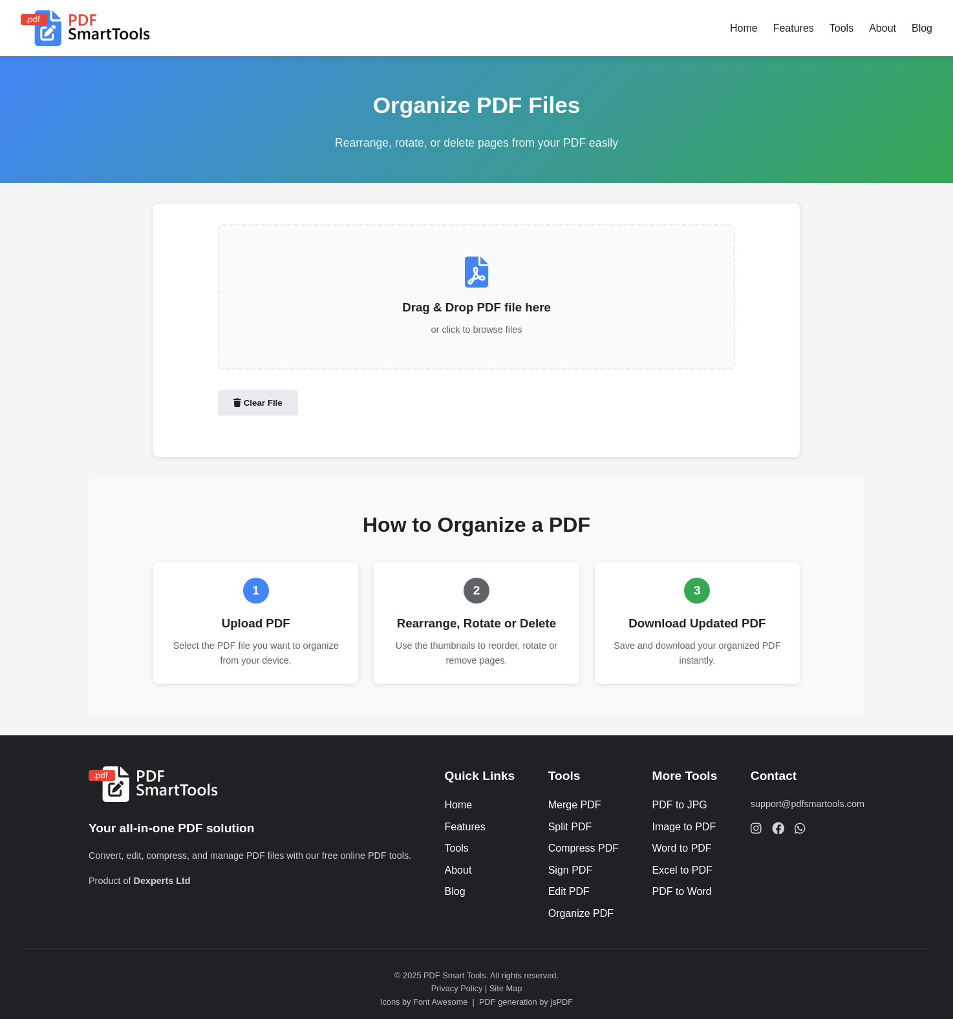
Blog (922, 28)
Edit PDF (569, 891)
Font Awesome (440, 1002)
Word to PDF (681, 848)
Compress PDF (583, 848)
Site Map (505, 988)
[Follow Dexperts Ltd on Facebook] (778, 828)
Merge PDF (574, 804)
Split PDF (570, 826)
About (882, 28)
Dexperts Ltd (162, 881)
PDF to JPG (679, 804)
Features (793, 28)
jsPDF (561, 1002)
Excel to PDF (682, 870)
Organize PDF (581, 913)
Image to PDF (684, 826)
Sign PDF (570, 870)
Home (744, 28)
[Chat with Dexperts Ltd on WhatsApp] (800, 828)
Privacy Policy (457, 988)
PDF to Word (681, 891)
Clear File (258, 403)
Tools (841, 28)
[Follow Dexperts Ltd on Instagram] (756, 828)
